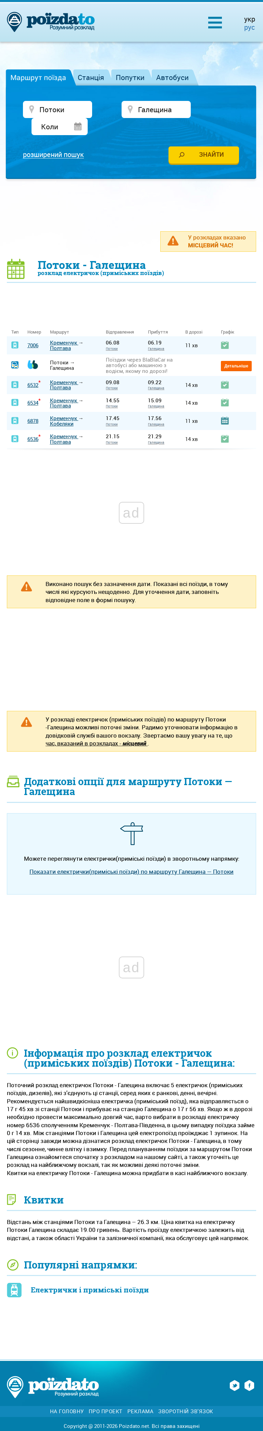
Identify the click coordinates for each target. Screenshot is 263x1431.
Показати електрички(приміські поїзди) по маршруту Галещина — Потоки (131, 855)
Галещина (156, 332)
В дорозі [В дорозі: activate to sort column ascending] (193, 316)
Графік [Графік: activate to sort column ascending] (227, 316)
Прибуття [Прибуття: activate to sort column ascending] (158, 316)
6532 (32, 368)
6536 (32, 422)
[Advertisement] (131, 188)
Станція (91, 77)
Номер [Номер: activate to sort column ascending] (34, 316)
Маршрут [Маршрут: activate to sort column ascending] (59, 316)
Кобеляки (62, 407)
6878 (32, 404)
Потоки (112, 332)
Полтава (60, 331)
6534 (32, 386)
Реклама (140, 1395)
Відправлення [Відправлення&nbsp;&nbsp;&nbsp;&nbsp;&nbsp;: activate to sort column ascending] (122, 316)
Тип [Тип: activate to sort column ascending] (14, 316)
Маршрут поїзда (38, 77)
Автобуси (172, 77)
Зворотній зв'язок (185, 1395)
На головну (67, 1395)
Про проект (106, 1395)
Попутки (130, 77)
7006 (32, 329)
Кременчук (64, 326)
